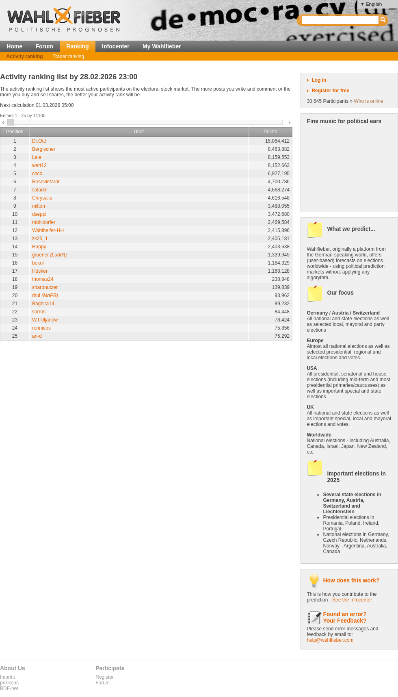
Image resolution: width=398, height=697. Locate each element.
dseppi (39, 214)
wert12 (39, 165)
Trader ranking (68, 56)
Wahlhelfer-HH (48, 230)
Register (104, 677)
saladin (40, 190)
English (374, 4)
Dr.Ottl (39, 141)
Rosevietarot (45, 182)
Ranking (77, 46)
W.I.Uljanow (45, 320)
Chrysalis (42, 198)
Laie (36, 157)
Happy (39, 247)
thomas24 (43, 279)
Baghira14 (43, 303)
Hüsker (40, 271)
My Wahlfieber (162, 46)
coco (37, 173)
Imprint (7, 677)
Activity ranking (24, 56)
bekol (38, 263)
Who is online (368, 101)
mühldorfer (43, 222)
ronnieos (41, 328)
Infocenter (116, 46)
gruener (49, 255)
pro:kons (9, 683)
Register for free (330, 90)
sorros (38, 312)
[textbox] (340, 20)
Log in (318, 80)
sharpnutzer (45, 287)
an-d (37, 336)
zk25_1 (40, 238)
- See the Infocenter (350, 600)
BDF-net (9, 688)
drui (45, 295)
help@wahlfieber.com (330, 640)
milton (38, 206)
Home (14, 46)
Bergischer (43, 149)
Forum (44, 46)
